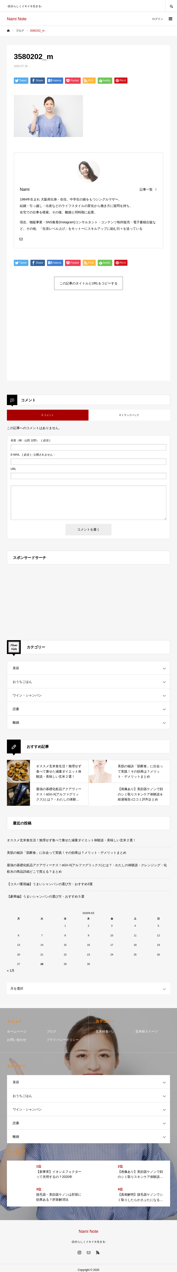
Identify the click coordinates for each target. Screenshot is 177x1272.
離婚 (16, 722)
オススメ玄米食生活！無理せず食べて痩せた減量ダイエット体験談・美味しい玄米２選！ (71, 840)
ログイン (157, 19)
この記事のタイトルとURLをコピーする (88, 283)
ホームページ (16, 1031)
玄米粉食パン (105, 1031)
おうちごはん (22, 682)
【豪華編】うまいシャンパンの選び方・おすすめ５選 (45, 896)
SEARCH (171, 6)
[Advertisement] (49, 340)
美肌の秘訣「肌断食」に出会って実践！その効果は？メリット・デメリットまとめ (66, 852)
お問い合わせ (16, 1040)
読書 (16, 709)
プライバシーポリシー (63, 1040)
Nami (25, 189)
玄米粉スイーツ (146, 1031)
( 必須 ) (30, 440)
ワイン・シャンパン (27, 695)
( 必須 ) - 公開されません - (33, 454)
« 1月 (11, 970)
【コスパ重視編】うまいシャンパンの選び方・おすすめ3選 (50, 884)
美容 (16, 668)
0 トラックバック (129, 415)
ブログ (51, 1031)
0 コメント (47, 415)
